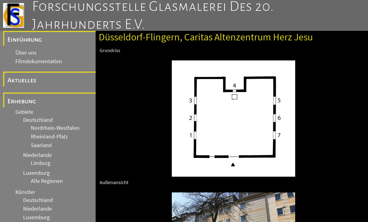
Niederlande (37, 155)
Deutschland (38, 120)
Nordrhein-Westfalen (55, 128)
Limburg (40, 163)
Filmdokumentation (38, 61)
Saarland (41, 145)
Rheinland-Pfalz (49, 136)
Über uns (26, 52)
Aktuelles (21, 80)
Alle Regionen (47, 181)
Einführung (24, 39)
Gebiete (24, 112)
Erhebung (21, 101)
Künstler (25, 192)
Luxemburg (36, 173)
